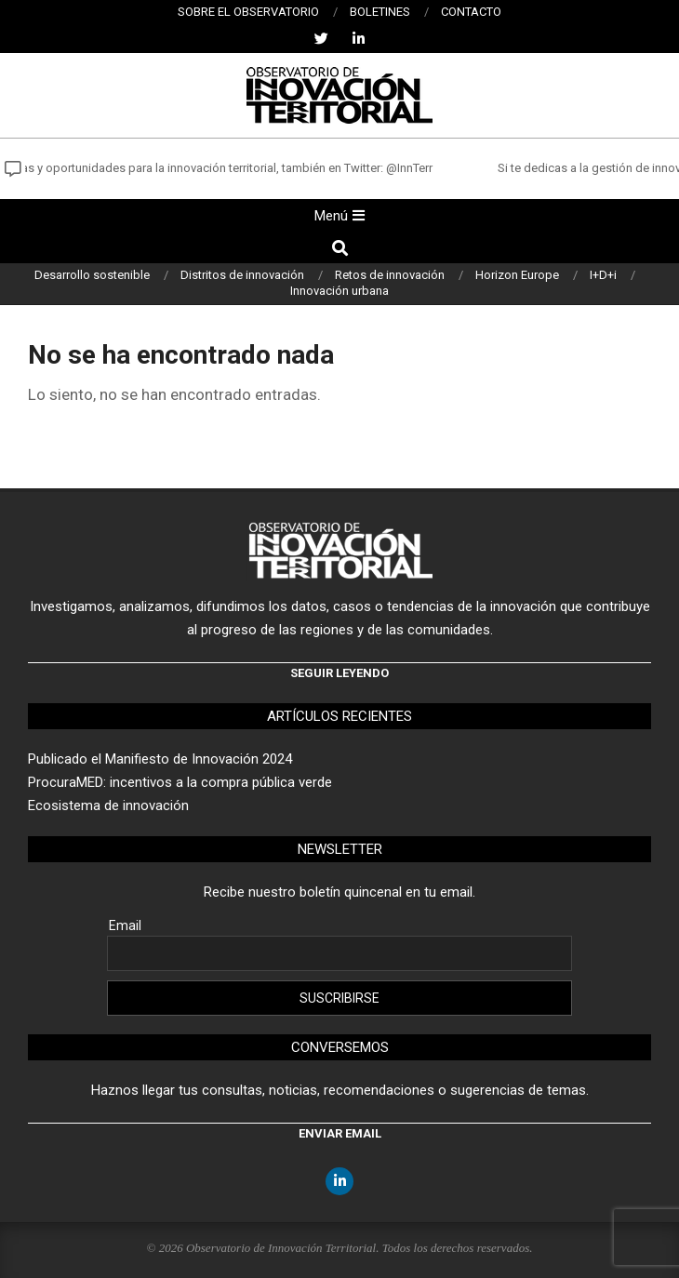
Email (125, 925)
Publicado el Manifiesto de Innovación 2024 (160, 759)
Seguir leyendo (339, 673)
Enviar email (340, 1133)
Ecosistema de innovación (108, 805)
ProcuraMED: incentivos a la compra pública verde (180, 782)
